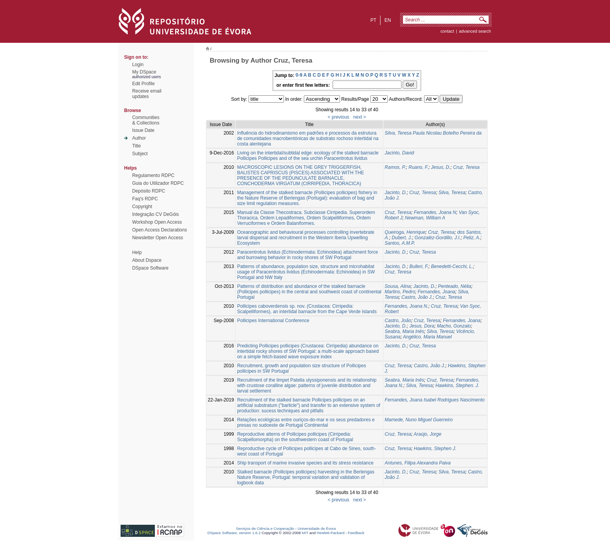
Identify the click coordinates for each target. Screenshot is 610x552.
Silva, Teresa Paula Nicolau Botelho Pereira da (433, 133)
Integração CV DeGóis (155, 214)
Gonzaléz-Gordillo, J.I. (438, 237)
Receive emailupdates (146, 93)
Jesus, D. (440, 167)
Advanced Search (475, 31)
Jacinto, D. (396, 192)
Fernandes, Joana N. (406, 306)
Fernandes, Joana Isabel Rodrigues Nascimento (435, 400)
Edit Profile (143, 83)
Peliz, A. (471, 237)
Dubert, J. (402, 237)
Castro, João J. (417, 297)
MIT (305, 533)
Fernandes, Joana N (435, 212)
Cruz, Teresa (466, 167)
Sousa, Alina (398, 286)
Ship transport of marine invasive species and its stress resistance (305, 463)
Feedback (356, 533)
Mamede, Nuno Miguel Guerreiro (419, 419)
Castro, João (398, 320)
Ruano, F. (418, 167)
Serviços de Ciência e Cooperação (265, 528)
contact (447, 31)
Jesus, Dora (421, 326)
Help (137, 252)
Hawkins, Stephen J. (435, 448)
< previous (338, 117)
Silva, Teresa (451, 192)
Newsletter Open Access (157, 237)
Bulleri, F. (418, 266)
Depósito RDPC (148, 191)
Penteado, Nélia (454, 286)
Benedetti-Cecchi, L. (452, 266)
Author (139, 138)
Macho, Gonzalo (454, 326)
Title (136, 146)
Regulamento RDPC (153, 175)
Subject (140, 153)
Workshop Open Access (157, 222)
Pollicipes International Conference (273, 320)
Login (138, 64)
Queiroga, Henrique (405, 232)
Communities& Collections (146, 120)
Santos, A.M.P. (400, 243)
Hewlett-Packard (330, 533)
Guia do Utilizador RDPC (158, 183)
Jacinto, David (399, 153)
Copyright (142, 206)
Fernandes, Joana (437, 291)
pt (373, 20)
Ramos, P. (395, 167)
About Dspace (146, 260)
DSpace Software (150, 268)
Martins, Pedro (400, 291)
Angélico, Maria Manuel (427, 337)
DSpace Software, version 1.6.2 (234, 533)
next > (359, 117)
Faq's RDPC (145, 199)
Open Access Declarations (159, 230)
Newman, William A (425, 218)
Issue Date (143, 130)
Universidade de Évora (317, 528)
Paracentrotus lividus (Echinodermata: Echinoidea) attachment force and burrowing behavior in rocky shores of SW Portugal (307, 254)
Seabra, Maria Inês (404, 331)
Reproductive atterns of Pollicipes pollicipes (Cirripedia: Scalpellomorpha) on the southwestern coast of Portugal (295, 436)
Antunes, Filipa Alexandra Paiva (418, 463)
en (387, 20)
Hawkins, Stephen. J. (457, 385)
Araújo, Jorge (427, 434)
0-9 (299, 75)
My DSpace (144, 72)
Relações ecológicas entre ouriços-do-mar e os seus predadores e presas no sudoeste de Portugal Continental (306, 422)
